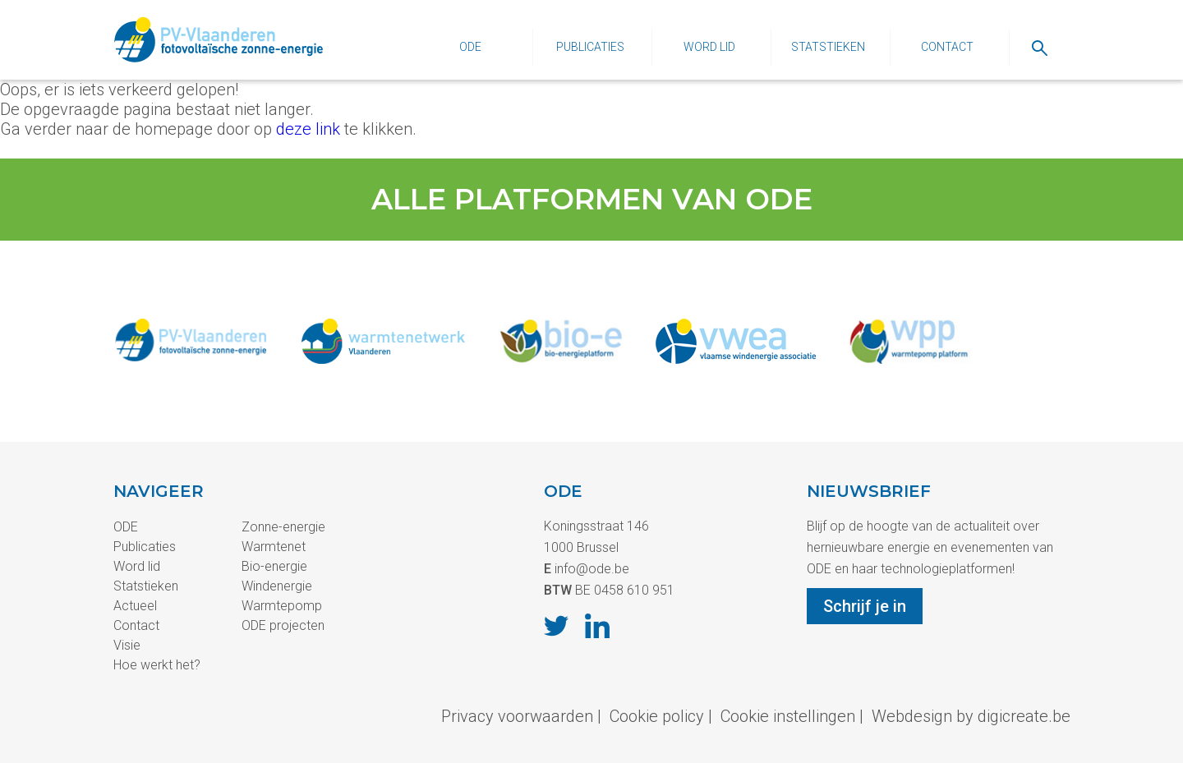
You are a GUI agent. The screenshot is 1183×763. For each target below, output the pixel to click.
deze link (308, 129)
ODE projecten (283, 625)
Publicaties (590, 46)
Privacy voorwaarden (517, 716)
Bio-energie (274, 566)
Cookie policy (657, 716)
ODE (470, 46)
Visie (126, 645)
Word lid (709, 46)
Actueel (135, 606)
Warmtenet (274, 546)
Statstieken (828, 46)
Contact (947, 46)
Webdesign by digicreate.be (971, 716)
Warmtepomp (282, 606)
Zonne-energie (283, 527)
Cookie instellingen (787, 716)
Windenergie (277, 586)
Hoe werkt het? (156, 665)
